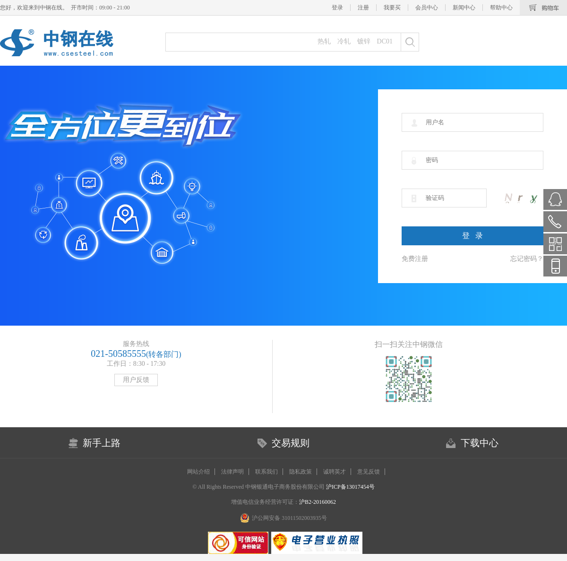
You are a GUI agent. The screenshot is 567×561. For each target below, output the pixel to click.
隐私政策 (300, 471)
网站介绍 (198, 471)
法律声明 (232, 471)
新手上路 (101, 443)
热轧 (324, 41)
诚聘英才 (334, 471)
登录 (337, 7)
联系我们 (266, 471)
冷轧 (344, 41)
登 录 (472, 236)
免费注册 (415, 258)
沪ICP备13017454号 (350, 486)
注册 (363, 7)
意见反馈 (368, 471)
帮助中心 (501, 7)
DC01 (385, 41)
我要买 (392, 7)
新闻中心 (464, 7)
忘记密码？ (526, 258)
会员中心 (426, 7)
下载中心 (479, 443)
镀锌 (363, 41)
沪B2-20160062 (317, 502)
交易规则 (290, 443)
